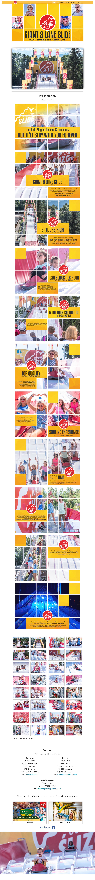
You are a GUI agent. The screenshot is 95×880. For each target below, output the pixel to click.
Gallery (73, 2)
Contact (79, 2)
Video (67, 2)
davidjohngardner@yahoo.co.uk (48, 787)
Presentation (60, 2)
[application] (47, 68)
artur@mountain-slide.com (66, 773)
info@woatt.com (31, 773)
